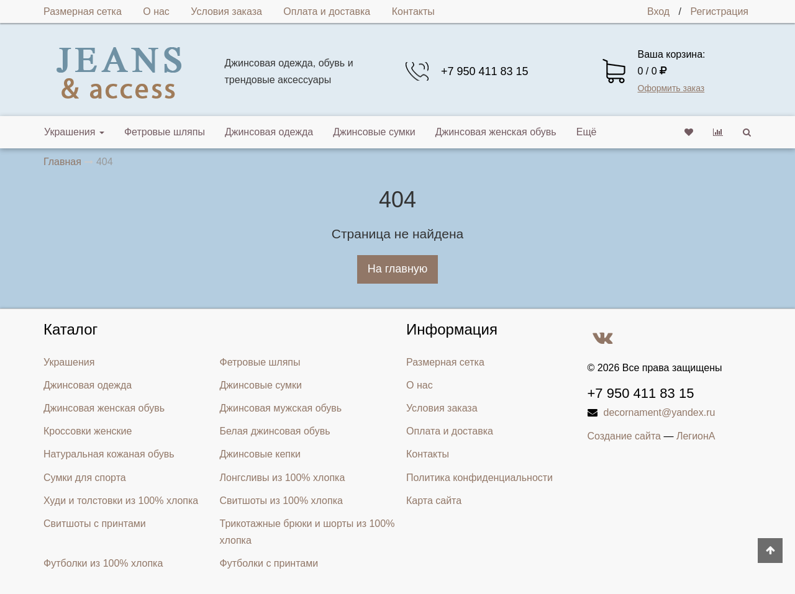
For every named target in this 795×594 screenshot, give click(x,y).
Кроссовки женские (87, 431)
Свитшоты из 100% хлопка (281, 500)
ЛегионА (696, 436)
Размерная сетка (82, 11)
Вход (658, 11)
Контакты (413, 11)
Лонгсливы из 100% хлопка (282, 477)
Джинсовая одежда (269, 132)
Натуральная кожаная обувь (109, 454)
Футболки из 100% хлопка (103, 563)
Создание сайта (624, 436)
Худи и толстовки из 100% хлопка (120, 500)
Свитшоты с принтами (94, 523)
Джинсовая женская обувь (495, 132)
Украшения (74, 132)
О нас (156, 11)
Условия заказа (226, 11)
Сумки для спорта (84, 477)
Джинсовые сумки (374, 132)
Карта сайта (433, 500)
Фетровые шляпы (164, 132)
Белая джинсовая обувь (275, 431)
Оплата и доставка (326, 11)
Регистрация (719, 11)
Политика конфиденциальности (479, 477)
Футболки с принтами (269, 563)
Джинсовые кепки (260, 454)
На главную (398, 269)
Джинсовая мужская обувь (281, 408)
